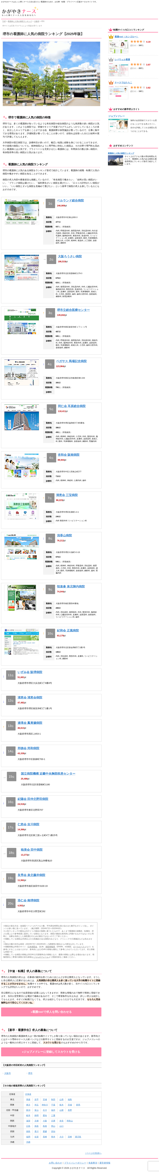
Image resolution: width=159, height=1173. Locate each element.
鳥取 (37, 1126)
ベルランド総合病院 (70, 200)
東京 (28, 1105)
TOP (4, 21)
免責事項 (92, 1163)
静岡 (37, 1115)
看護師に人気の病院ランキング (20, 21)
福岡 (28, 1137)
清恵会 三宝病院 (67, 495)
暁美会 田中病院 (32, 849)
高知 (53, 1131)
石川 (45, 1110)
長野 (70, 1110)
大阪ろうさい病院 (70, 256)
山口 (61, 1126)
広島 (28, 1126)
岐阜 (28, 1115)
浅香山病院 (64, 535)
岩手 (37, 1099)
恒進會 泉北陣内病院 (71, 586)
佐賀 (37, 1137)
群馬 (78, 1105)
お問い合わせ (55, 1163)
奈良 (61, 1121)
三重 (53, 1115)
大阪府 (36, 21)
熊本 (53, 1137)
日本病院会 (32, 947)
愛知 (45, 1115)
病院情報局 (50, 947)
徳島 (28, 1131)
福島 (70, 1099)
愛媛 (45, 1131)
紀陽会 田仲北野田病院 (33, 799)
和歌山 (70, 1121)
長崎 (45, 1137)
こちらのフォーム (41, 957)
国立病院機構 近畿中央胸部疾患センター (48, 773)
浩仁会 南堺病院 (28, 900)
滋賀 (28, 1121)
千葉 (53, 1105)
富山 (37, 1110)
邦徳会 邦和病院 (28, 748)
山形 (61, 1099)
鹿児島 (78, 1137)
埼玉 (37, 1105)
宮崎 (70, 1137)
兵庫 (53, 1121)
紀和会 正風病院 (68, 630)
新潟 (28, 1110)
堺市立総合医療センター (73, 310)
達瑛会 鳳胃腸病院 (30, 723)
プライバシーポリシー (75, 1163)
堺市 (30, 1073)
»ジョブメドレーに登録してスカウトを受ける (51, 1051)
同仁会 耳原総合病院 (72, 406)
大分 (61, 1137)
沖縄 (28, 1142)
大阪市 (7, 1073)
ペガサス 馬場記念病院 (71, 361)
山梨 (61, 1110)
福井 (53, 1110)
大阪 (45, 1121)
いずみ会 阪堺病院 (30, 672)
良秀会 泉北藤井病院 (31, 875)
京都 (37, 1121)
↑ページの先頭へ (93, 1153)
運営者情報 (104, 1163)
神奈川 (45, 1105)
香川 (37, 1131)
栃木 (61, 1105)
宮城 (45, 1099)
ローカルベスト (79, 947)
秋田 (53, 1099)
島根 (45, 1126)
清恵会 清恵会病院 (30, 697)
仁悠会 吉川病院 (28, 824)
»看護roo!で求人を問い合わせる (51, 1011)
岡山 (53, 1126)
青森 (28, 1099)
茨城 (70, 1105)
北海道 (28, 1094)
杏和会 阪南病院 (68, 454)
